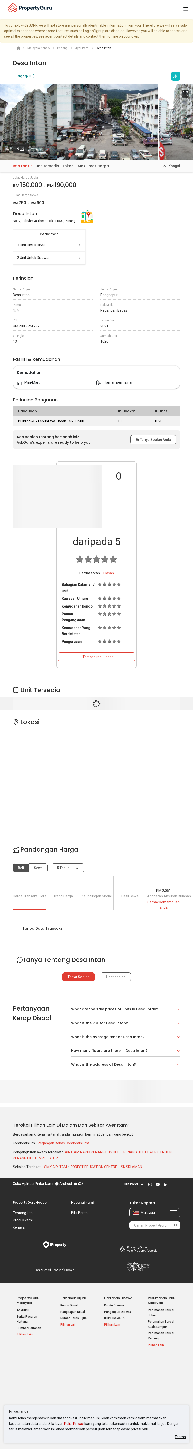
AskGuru (23, 1310)
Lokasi (68, 165)
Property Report (138, 1267)
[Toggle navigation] (186, 9)
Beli (21, 868)
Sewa (38, 868)
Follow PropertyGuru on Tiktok (178, 1184)
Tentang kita (23, 1213)
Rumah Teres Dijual (73, 1318)
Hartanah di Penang (118, 1391)
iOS (79, 1184)
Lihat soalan (116, 977)
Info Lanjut (22, 165)
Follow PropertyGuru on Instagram (150, 1184)
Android (63, 1184)
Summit (54, 1269)
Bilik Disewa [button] (115, 1318)
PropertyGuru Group (30, 1202)
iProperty (54, 1245)
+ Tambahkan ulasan (96, 657)
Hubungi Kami (82, 1202)
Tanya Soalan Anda (153, 440)
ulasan (107, 573)
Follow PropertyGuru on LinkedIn (166, 1184)
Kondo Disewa (114, 1305)
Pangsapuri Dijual (72, 1312)
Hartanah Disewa (118, 1298)
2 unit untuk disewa (49, 258)
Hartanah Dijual (73, 1298)
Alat (151, 1361)
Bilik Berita (79, 1213)
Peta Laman (156, 1393)
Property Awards (138, 1248)
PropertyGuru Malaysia (28, 1300)
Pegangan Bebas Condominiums (64, 1143)
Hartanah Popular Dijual (28, 1363)
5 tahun (63, 868)
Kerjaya (19, 1227)
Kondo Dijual (69, 1305)
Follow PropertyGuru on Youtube (158, 1184)
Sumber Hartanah (29, 1328)
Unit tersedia (47, 165)
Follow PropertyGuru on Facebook (142, 1184)
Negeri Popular (116, 1361)
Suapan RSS (156, 1386)
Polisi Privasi (74, 1424)
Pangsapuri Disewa (117, 1312)
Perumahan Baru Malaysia (161, 1300)
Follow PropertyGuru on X (172, 1184)
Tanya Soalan (78, 977)
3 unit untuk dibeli (49, 245)
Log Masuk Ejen (159, 1368)
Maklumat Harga (93, 165)
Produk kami (23, 1220)
